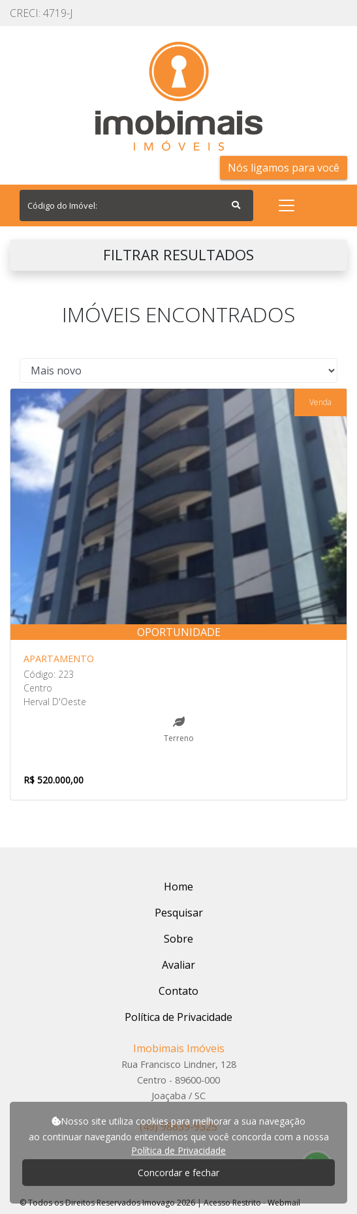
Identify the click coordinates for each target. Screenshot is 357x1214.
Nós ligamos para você (283, 167)
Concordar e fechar (178, 1172)
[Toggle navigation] (286, 205)
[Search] (136, 205)
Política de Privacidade (178, 1150)
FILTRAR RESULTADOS (178, 255)
